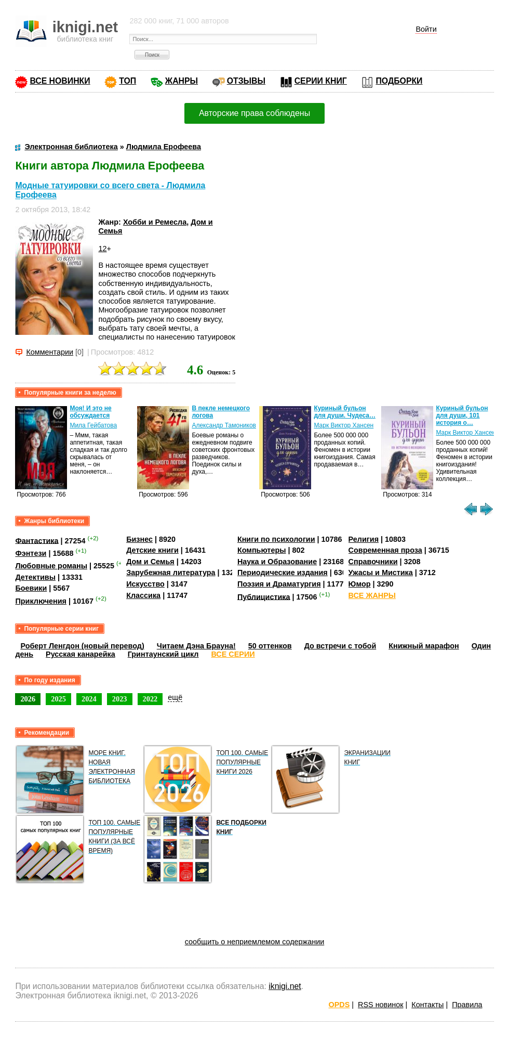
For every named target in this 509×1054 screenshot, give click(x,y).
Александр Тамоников (224, 425)
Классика (143, 595)
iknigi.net (285, 986)
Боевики (31, 588)
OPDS (339, 1004)
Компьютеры (261, 550)
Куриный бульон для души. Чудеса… (345, 412)
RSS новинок (380, 1004)
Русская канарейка (80, 654)
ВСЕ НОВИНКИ (60, 80)
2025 (58, 699)
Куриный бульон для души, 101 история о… (462, 415)
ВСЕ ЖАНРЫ (372, 595)
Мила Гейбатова (93, 425)
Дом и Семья (150, 561)
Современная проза (385, 550)
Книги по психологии (276, 539)
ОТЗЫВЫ (246, 80)
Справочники (373, 561)
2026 (27, 699)
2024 (89, 699)
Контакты (427, 1004)
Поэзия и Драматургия (279, 584)
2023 (119, 699)
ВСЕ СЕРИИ (233, 654)
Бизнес (139, 539)
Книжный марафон (424, 646)
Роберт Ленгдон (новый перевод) (82, 646)
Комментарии (49, 352)
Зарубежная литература (170, 572)
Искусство (145, 584)
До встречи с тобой (340, 646)
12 (102, 248)
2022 (150, 699)
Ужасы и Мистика (381, 572)
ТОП (127, 80)
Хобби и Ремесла (154, 222)
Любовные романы (51, 566)
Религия (364, 539)
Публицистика (263, 596)
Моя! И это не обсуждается (90, 412)
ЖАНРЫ (181, 80)
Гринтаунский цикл (163, 654)
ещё (175, 697)
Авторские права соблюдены (254, 113)
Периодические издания (282, 572)
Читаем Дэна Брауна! (196, 646)
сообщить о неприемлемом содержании (255, 942)
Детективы (35, 577)
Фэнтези (30, 553)
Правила (467, 1004)
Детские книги (152, 550)
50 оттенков (270, 646)
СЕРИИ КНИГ (320, 80)
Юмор (360, 584)
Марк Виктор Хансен (343, 425)
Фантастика (36, 540)
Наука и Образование (277, 561)
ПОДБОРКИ (399, 80)
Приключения (40, 601)
